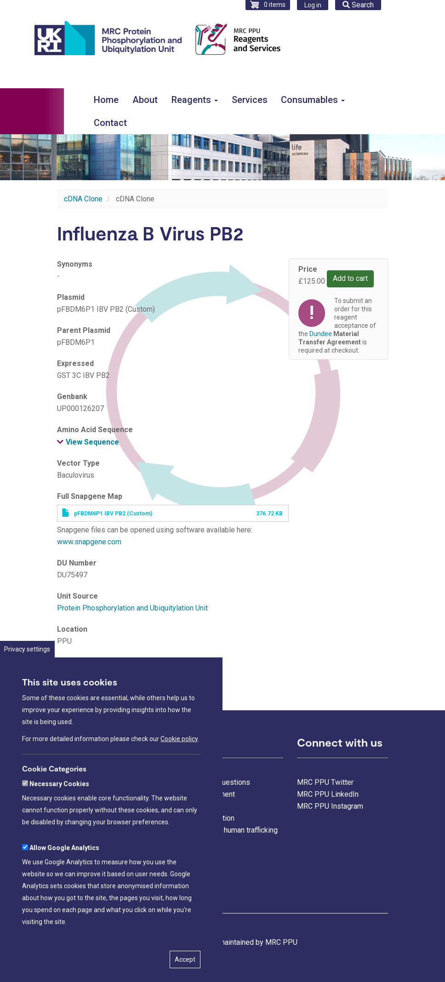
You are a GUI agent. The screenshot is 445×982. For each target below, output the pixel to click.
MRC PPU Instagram (330, 806)
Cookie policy (179, 770)
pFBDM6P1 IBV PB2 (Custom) (113, 513)
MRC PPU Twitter (325, 782)
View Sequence (92, 442)
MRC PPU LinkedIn (328, 794)
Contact (110, 122)
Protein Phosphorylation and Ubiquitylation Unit (132, 608)
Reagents (194, 99)
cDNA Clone (83, 198)
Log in (312, 5)
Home (106, 99)
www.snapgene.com (89, 541)
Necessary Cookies (59, 815)
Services (250, 99)
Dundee (69, 674)
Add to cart (350, 278)
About (145, 99)
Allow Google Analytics (64, 879)
